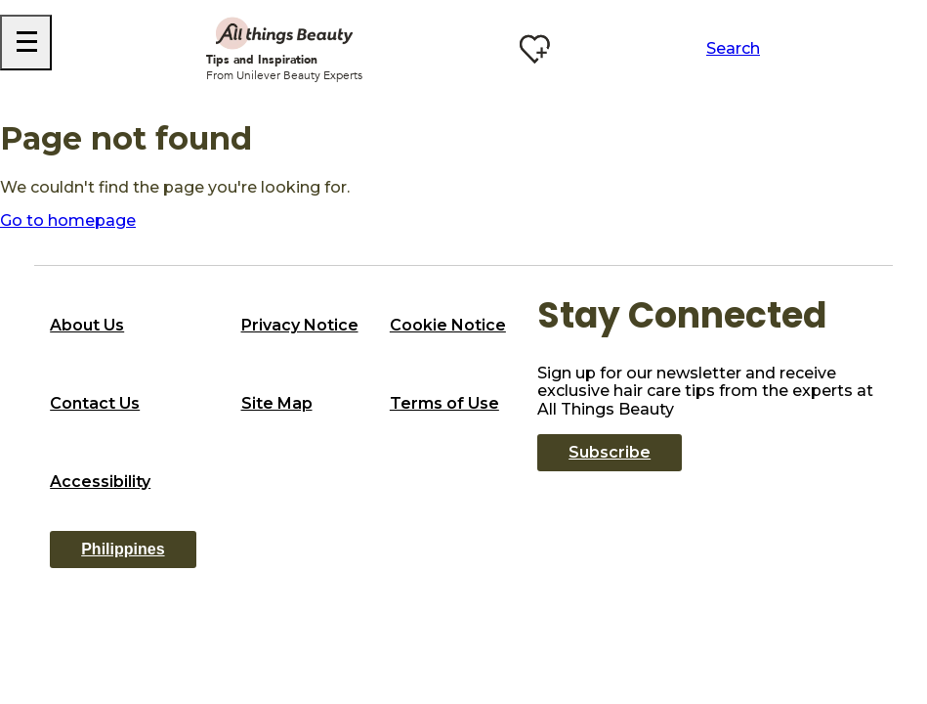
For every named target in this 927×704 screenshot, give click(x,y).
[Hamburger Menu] (26, 42)
